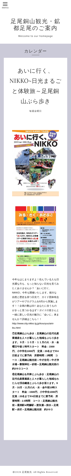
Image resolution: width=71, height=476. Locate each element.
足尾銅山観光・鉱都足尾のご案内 (36, 24)
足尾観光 (27, 472)
